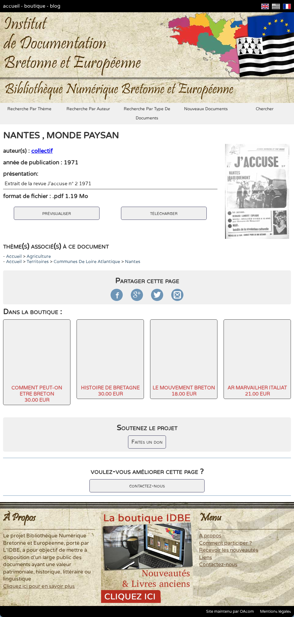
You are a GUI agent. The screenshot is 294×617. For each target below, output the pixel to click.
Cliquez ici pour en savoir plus (39, 586)
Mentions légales (275, 611)
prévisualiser (56, 213)
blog (55, 6)
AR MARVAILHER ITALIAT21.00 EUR (257, 391)
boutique (34, 6)
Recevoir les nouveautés (228, 550)
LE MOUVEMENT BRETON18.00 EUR (184, 391)
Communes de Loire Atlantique (87, 261)
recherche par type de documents (147, 114)
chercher (264, 109)
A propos (210, 536)
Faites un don (147, 442)
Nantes (132, 261)
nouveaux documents (206, 109)
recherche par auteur (88, 109)
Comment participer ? (225, 543)
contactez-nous (147, 486)
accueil (11, 6)
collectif (42, 151)
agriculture (39, 256)
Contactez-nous (218, 565)
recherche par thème (29, 109)
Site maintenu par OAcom (230, 611)
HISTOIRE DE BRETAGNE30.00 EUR (110, 391)
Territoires (38, 261)
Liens (205, 558)
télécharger (164, 213)
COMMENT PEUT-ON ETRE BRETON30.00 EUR (36, 394)
